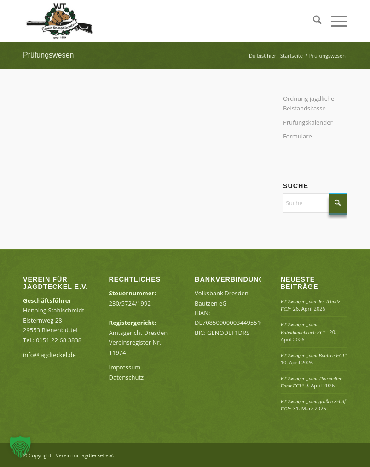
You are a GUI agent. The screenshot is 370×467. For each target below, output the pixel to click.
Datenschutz (126, 377)
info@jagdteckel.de (49, 355)
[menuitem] (313, 21)
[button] (20, 447)
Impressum (125, 367)
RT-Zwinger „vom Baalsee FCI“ (314, 355)
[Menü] (334, 21)
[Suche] (313, 21)
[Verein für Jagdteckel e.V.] (68, 21)
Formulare (297, 136)
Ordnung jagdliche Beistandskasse (308, 103)
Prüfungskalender (308, 122)
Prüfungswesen (48, 55)
